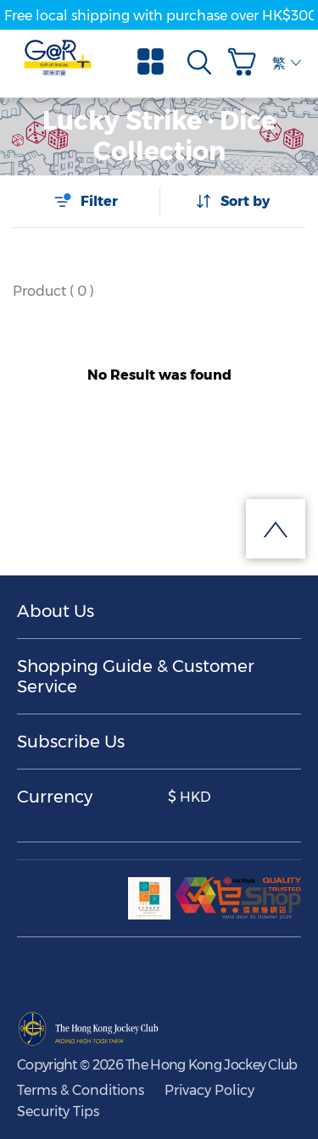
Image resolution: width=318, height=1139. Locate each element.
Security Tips (58, 1111)
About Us (55, 611)
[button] (245, 61)
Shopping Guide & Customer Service (135, 676)
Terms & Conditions (80, 1090)
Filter (85, 201)
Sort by (232, 200)
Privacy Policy (209, 1090)
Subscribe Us (71, 741)
